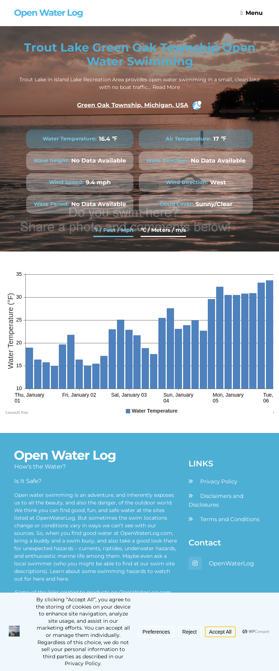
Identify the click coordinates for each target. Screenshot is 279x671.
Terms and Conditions (229, 519)
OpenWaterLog (231, 563)
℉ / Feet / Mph (113, 229)
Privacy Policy (218, 481)
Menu (251, 12)
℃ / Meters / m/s (163, 229)
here (38, 579)
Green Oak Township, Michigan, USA (139, 105)
